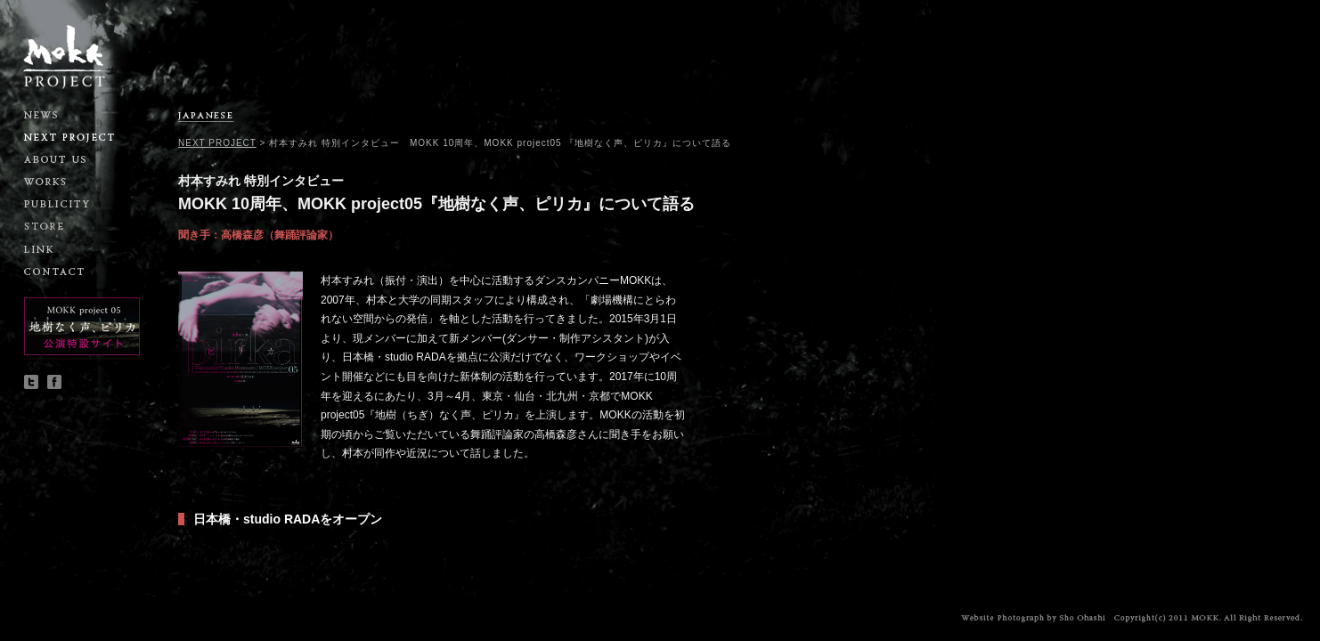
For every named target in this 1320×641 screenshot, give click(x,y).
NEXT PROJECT (217, 143)
